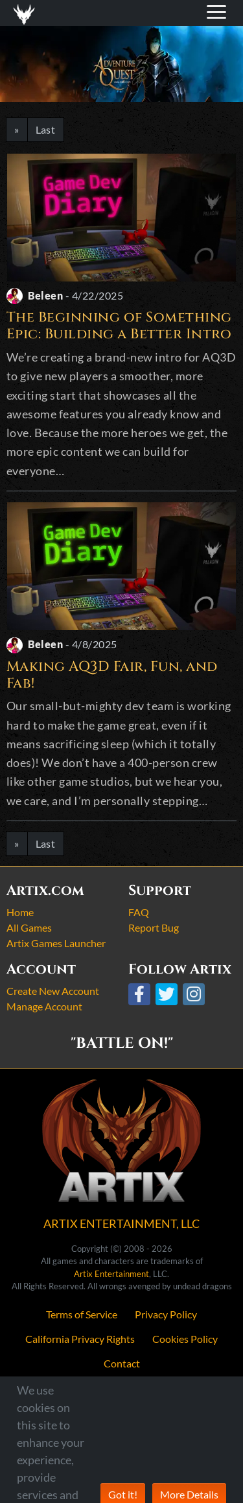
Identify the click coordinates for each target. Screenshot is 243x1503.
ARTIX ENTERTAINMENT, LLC (121, 1223)
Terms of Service (81, 1314)
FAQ (138, 912)
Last (46, 129)
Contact (122, 1363)
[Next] (17, 130)
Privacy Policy (166, 1314)
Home (20, 912)
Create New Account (52, 991)
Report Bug (153, 927)
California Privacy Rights (80, 1339)
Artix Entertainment (111, 1274)
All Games (29, 927)
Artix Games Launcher (56, 943)
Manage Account (44, 1006)
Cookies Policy (185, 1339)
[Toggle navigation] (26, 13)
